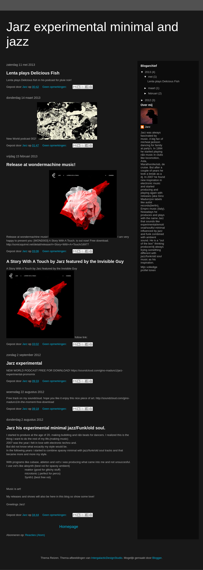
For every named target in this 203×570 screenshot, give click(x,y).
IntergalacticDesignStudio (106, 557)
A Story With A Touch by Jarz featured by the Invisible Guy (65, 261)
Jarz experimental (24, 363)
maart (152, 88)
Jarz (147, 126)
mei (151, 76)
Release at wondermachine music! (40, 164)
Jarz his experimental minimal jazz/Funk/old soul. (55, 428)
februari (153, 93)
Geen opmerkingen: (55, 86)
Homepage (68, 527)
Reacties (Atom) (35, 535)
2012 (148, 100)
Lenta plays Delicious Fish (32, 73)
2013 (148, 72)
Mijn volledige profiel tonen (149, 268)
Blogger (157, 557)
